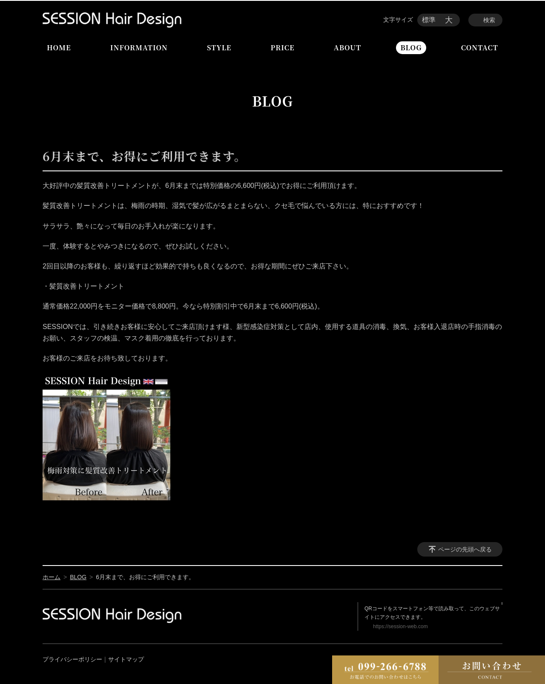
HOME (59, 47)
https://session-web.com (400, 626)
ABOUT (347, 47)
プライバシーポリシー (72, 659)
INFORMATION (139, 47)
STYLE (219, 47)
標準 (429, 19)
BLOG (411, 47)
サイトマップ (126, 659)
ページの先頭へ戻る (465, 549)
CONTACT (479, 47)
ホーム (51, 577)
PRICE (283, 47)
